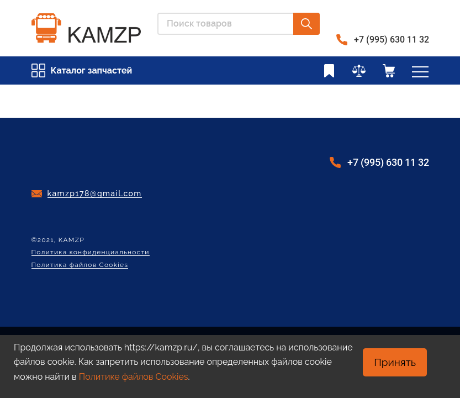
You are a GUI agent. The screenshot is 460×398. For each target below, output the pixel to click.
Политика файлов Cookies (80, 265)
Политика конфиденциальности (90, 252)
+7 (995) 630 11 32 (391, 39)
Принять (395, 362)
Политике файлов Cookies (133, 376)
